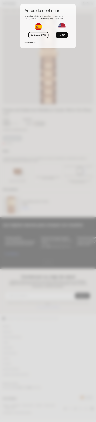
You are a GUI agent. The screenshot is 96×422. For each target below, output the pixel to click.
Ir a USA (62, 35)
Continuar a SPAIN (38, 35)
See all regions (30, 43)
